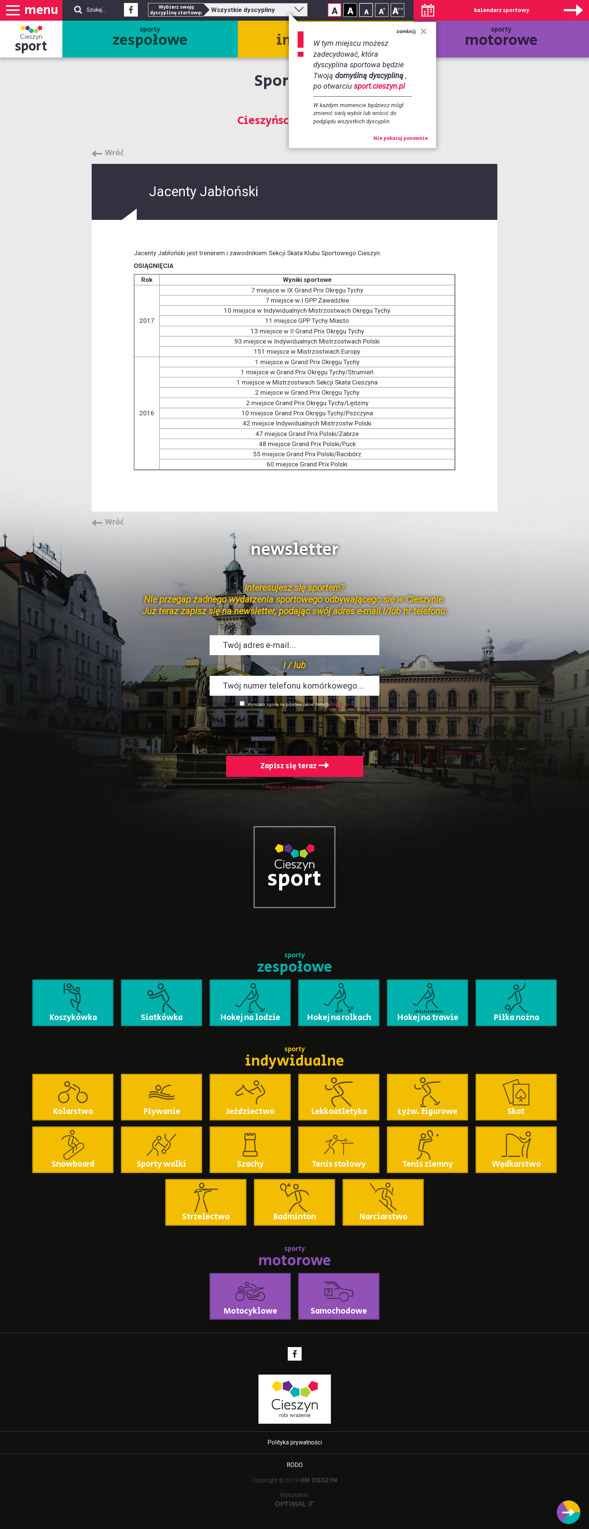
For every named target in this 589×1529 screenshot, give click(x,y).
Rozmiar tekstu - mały (366, 10)
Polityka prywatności (294, 1442)
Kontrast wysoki (350, 10)
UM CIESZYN (318, 1480)
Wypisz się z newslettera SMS (295, 787)
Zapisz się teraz (294, 766)
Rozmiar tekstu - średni (382, 10)
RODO (295, 1464)
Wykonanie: (294, 1499)
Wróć (114, 153)
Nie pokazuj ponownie (400, 138)
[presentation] (294, 730)
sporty (150, 38)
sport (31, 46)
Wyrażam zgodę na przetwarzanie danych (288, 704)
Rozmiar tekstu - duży (398, 10)
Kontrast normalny (334, 10)
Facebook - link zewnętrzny (131, 12)
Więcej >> (340, 704)
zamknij (411, 31)
